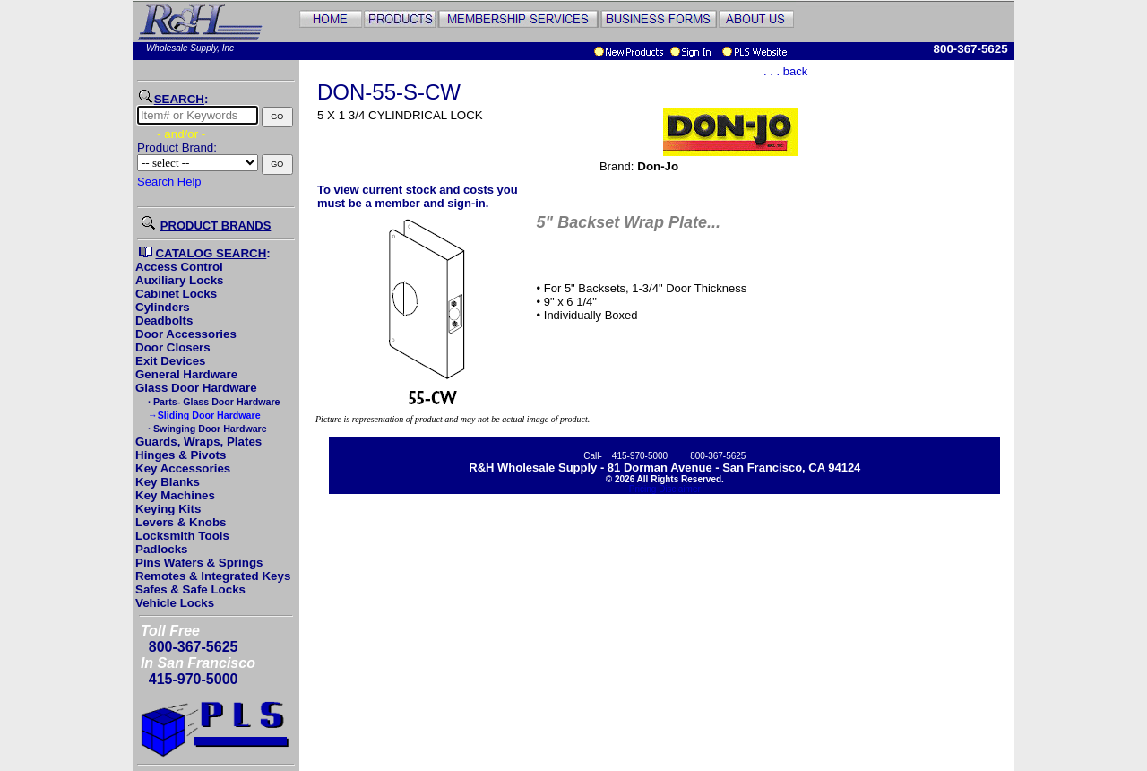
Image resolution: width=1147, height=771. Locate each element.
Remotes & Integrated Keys (212, 576)
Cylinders (162, 307)
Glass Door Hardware (196, 387)
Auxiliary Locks (179, 280)
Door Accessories (186, 334)
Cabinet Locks (176, 293)
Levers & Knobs (180, 522)
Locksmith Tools (182, 535)
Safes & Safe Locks (190, 589)
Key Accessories (182, 468)
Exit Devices (170, 361)
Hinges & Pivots (180, 455)
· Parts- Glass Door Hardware (212, 401)
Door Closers (173, 347)
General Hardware (186, 374)
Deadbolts (164, 320)
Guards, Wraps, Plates (198, 441)
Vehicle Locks (174, 603)
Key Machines (175, 495)
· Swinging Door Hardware (206, 428)
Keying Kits (168, 508)
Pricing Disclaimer (665, 489)
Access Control (179, 266)
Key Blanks (167, 482)
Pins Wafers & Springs (199, 562)
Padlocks (161, 549)
